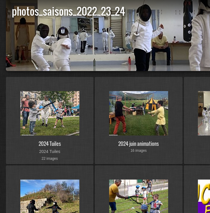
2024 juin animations (138, 143)
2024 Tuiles (50, 143)
